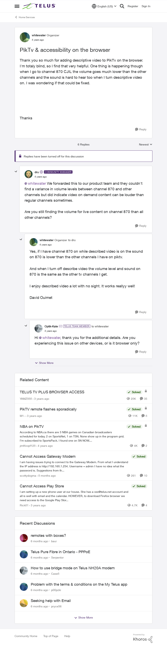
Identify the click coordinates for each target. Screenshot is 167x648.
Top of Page (50, 636)
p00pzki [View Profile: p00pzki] (56, 590)
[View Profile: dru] (29, 174)
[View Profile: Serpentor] (24, 554)
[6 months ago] (39, 541)
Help (67, 636)
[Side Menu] (17, 6)
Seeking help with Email (51, 600)
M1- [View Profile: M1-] (22, 415)
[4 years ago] (44, 446)
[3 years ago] (41, 398)
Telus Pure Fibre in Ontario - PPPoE (60, 552)
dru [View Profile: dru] (37, 172)
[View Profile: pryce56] (24, 603)
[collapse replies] (16, 171)
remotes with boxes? (48, 535)
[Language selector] (104, 6)
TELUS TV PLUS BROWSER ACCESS (52, 392)
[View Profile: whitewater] (25, 37)
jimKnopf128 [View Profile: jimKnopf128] (28, 445)
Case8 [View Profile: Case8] (55, 573)
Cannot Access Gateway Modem (48, 456)
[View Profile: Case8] (24, 570)
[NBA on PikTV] (72, 436)
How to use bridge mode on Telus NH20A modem (73, 568)
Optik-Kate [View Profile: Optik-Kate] (51, 326)
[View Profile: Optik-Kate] (39, 328)
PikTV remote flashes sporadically (48, 409)
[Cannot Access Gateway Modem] (74, 466)
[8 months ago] (46, 475)
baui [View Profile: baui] (54, 541)
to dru (72, 240)
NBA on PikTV (32, 426)
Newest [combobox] (145, 144)
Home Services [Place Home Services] (25, 17)
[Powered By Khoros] (142, 638)
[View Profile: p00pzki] (24, 587)
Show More (44, 363)
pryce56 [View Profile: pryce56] (56, 606)
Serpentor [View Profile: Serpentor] (57, 557)
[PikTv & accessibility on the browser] (41, 177)
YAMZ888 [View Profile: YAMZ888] (26, 398)
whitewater (37, 183)
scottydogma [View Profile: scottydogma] (28, 475)
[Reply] (140, 129)
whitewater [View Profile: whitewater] (39, 35)
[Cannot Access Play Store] (74, 496)
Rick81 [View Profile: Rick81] (24, 505)
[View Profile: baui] (24, 538)
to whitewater (100, 326)
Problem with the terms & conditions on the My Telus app (79, 584)
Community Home (26, 636)
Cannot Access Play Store (42, 486)
